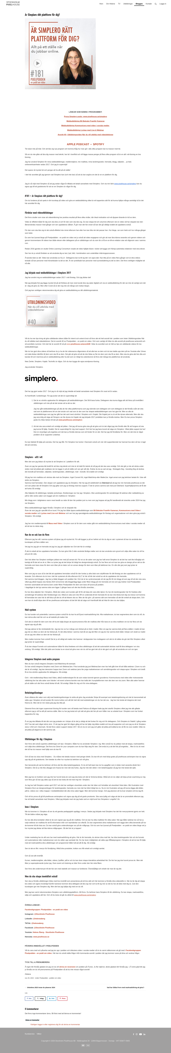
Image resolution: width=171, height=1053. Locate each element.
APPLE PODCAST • (79, 144)
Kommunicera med (127, 510)
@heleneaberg (39, 919)
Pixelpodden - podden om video (50, 978)
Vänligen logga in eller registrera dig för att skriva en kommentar (55, 1024)
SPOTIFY (97, 144)
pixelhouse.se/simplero (72, 420)
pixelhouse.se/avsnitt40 (81, 344)
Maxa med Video (55, 523)
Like (26, 993)
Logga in (163, 4)
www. (69, 344)
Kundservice (29, 1034)
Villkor (39, 1034)
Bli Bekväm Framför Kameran (106, 510)
